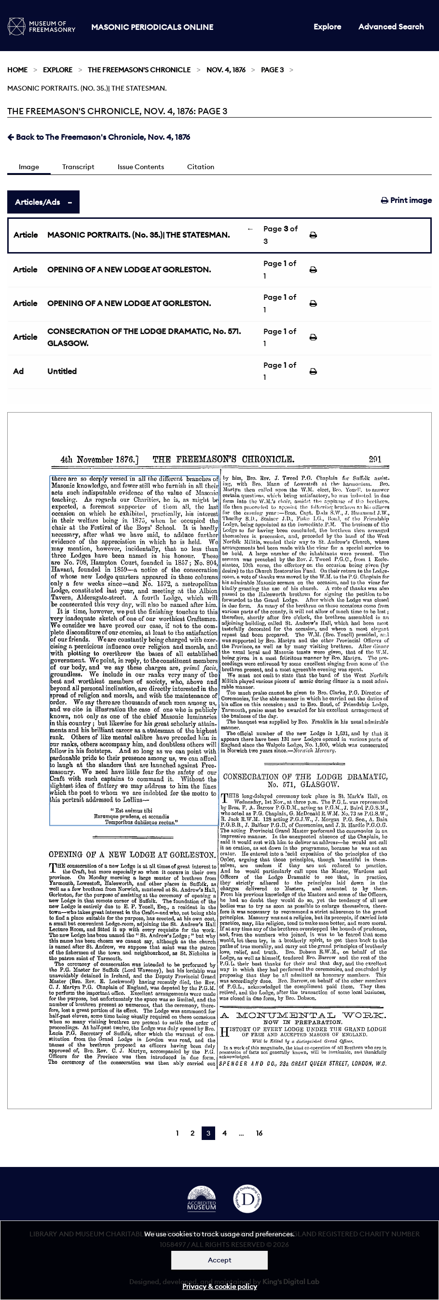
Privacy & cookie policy (219, 1286)
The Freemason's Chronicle (139, 70)
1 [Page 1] (177, 1133)
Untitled (62, 371)
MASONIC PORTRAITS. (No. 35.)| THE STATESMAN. (138, 235)
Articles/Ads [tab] (37, 202)
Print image (406, 200)
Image (29, 166)
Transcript (78, 166)
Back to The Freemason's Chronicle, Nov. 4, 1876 (98, 137)
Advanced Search (391, 26)
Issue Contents (141, 166)
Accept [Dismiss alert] (220, 1260)
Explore (327, 26)
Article (26, 235)
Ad (18, 371)
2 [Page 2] (192, 1133)
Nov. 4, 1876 (226, 70)
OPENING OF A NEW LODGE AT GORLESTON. (129, 269)
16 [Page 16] (259, 1133)
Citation (200, 166)
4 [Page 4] (224, 1133)
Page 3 (272, 70)
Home (17, 70)
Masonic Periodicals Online (152, 27)
